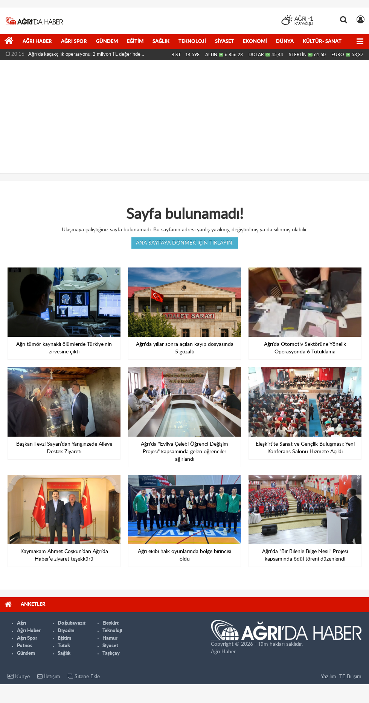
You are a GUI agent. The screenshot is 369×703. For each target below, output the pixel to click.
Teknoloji (192, 41)
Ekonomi (255, 41)
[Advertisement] (184, 117)
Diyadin (66, 630)
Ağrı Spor (74, 41)
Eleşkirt (110, 623)
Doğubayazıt (71, 623)
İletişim (48, 676)
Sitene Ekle (84, 676)
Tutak (64, 645)
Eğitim (135, 41)
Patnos (24, 645)
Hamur (109, 638)
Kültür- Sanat (322, 41)
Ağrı (21, 623)
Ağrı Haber (37, 41)
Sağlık (160, 41)
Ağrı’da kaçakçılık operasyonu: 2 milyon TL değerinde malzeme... (84, 56)
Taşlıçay (111, 653)
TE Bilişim (350, 676)
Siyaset (224, 41)
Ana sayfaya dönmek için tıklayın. (184, 243)
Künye (19, 676)
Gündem (107, 41)
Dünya (285, 41)
